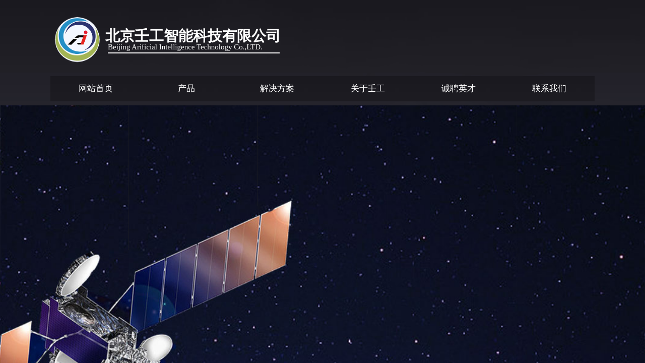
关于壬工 (368, 88)
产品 (186, 88)
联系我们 (549, 88)
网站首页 (96, 88)
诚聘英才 (458, 88)
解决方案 (277, 88)
